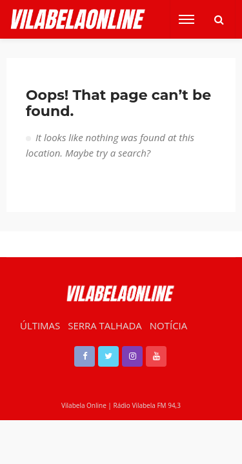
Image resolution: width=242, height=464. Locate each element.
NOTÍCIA (168, 325)
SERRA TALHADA (105, 325)
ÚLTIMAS (40, 325)
